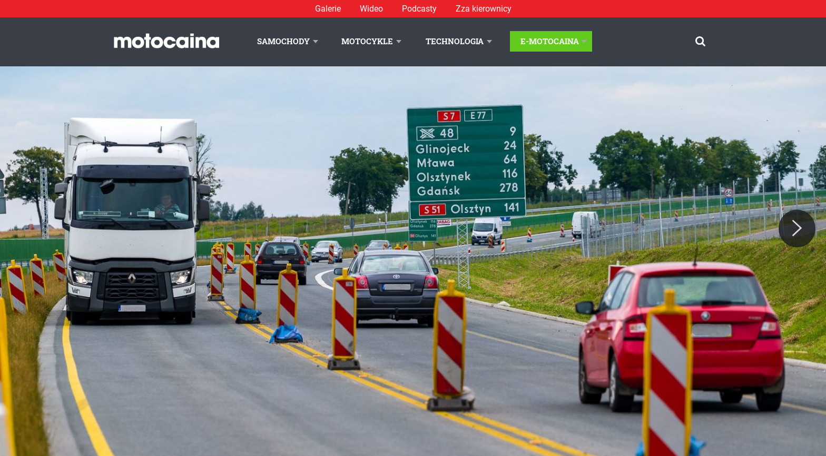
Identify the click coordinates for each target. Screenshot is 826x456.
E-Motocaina (549, 41)
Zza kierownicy (484, 9)
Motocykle (367, 41)
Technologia (455, 41)
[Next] (797, 228)
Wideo (371, 9)
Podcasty (419, 9)
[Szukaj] (700, 41)
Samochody (283, 41)
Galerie (328, 9)
